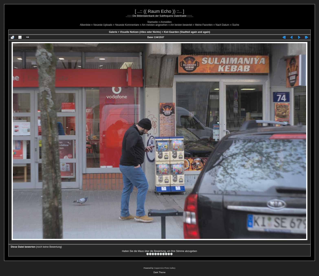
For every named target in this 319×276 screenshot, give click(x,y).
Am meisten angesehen (154, 24)
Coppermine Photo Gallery (164, 268)
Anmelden (166, 22)
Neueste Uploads (103, 24)
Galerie (113, 32)
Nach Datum (222, 24)
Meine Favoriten (204, 24)
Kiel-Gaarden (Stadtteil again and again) (187, 32)
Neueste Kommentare (127, 24)
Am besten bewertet (181, 24)
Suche (235, 24)
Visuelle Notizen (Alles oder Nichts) (140, 32)
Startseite (152, 22)
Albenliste (85, 24)
